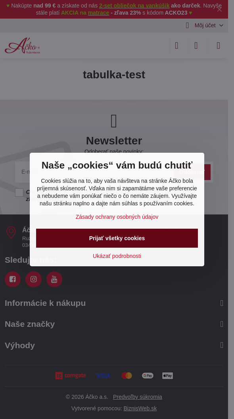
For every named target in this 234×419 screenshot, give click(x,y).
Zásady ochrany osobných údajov (117, 217)
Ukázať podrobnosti (117, 256)
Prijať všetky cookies (117, 238)
